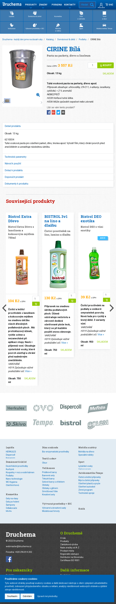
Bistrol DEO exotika (91, 218)
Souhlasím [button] (12, 596)
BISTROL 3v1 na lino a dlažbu (56, 221)
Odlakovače (11, 508)
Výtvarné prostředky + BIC (35, 26)
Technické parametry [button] (15, 156)
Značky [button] (43, 5)
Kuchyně (10, 474)
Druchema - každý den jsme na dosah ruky (22, 39)
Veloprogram (84, 467)
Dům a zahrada (50, 447)
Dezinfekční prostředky (17, 470)
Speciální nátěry (85, 455)
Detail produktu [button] (13, 126)
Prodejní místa (67, 548)
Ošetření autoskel (86, 486)
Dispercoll (10, 455)
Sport (81, 26)
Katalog (50, 39)
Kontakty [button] (69, 5)
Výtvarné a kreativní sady (54, 505)
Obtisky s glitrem (50, 489)
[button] (101, 4)
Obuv (44, 461)
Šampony (10, 505)
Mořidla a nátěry (87, 447)
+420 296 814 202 (23, 549)
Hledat (92, 4)
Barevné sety (48, 477)
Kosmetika (58, 14)
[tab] (58, 126)
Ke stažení (65, 572)
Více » (28, 371)
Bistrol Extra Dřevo (19, 218)
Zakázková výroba (69, 541)
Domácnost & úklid (34, 14)
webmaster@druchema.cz (18, 543)
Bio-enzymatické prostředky (55, 451)
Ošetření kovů (12, 489)
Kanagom (10, 458)
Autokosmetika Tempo (104, 26)
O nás (63, 535)
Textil (44, 464)
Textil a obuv (49, 456)
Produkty (64, 538)
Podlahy (83, 39)
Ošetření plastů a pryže (89, 483)
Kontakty (10, 572)
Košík (81, 498)
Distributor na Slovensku (71, 554)
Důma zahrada (81, 15)
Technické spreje (86, 493)
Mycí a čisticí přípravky (88, 480)
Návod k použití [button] (13, 163)
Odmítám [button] (27, 596)
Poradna (57, 4)
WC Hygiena (11, 486)
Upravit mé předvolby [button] (47, 596)
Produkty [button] (31, 5)
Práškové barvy (49, 473)
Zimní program (85, 489)
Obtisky (45, 486)
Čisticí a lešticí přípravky (89, 477)
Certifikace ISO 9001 (70, 557)
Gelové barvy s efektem (53, 483)
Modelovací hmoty (51, 508)
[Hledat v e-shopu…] (83, 5)
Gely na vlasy (12, 499)
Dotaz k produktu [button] (14, 170)
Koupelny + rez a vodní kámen (20, 477)
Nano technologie (14, 483)
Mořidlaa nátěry (58, 27)
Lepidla (11, 14)
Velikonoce (11, 26)
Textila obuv (104, 15)
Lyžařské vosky (85, 464)
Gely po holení (12, 502)
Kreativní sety (48, 496)
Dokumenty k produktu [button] (16, 183)
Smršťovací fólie (50, 493)
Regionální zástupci (69, 551)
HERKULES (11, 451)
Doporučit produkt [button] (14, 177)
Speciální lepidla (13, 461)
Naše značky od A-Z (69, 545)
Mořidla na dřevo (86, 451)
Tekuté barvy (48, 480)
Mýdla (9, 512)
